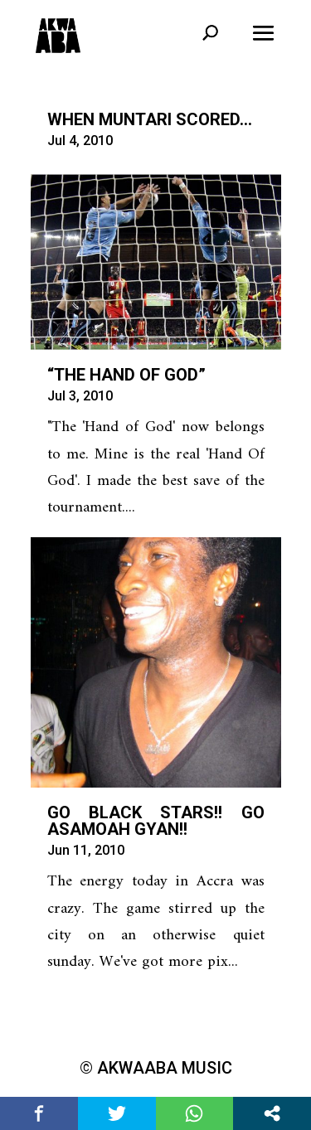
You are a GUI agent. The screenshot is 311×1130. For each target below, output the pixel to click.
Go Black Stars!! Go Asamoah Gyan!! (156, 820)
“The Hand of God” (126, 374)
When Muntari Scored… (149, 119)
